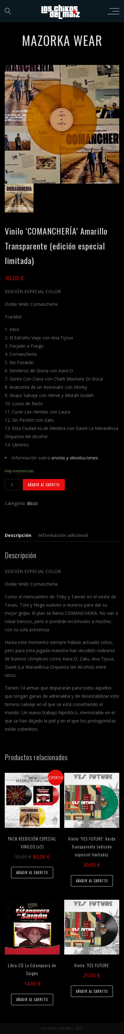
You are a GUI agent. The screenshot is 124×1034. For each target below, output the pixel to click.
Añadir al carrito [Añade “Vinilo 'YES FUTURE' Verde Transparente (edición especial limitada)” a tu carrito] (92, 880)
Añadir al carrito (44, 484)
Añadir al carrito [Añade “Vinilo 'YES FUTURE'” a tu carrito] (92, 991)
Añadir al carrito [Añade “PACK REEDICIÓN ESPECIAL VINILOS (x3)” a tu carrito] (32, 872)
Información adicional (63, 535)
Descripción (18, 535)
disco (32, 503)
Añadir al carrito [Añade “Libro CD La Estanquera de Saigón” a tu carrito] (32, 999)
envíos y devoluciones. (75, 458)
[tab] (19, 535)
